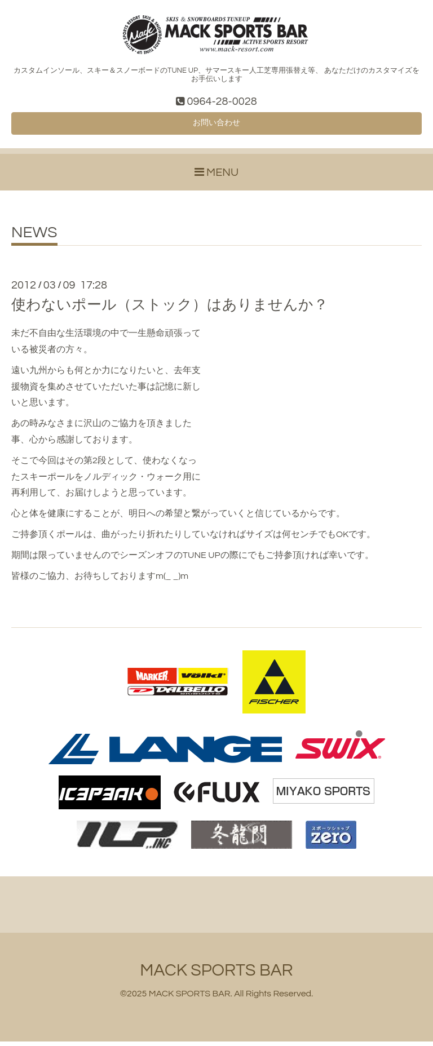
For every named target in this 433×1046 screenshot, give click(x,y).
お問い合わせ (216, 126)
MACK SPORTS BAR (216, 974)
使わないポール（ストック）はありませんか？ (169, 309)
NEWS (34, 237)
